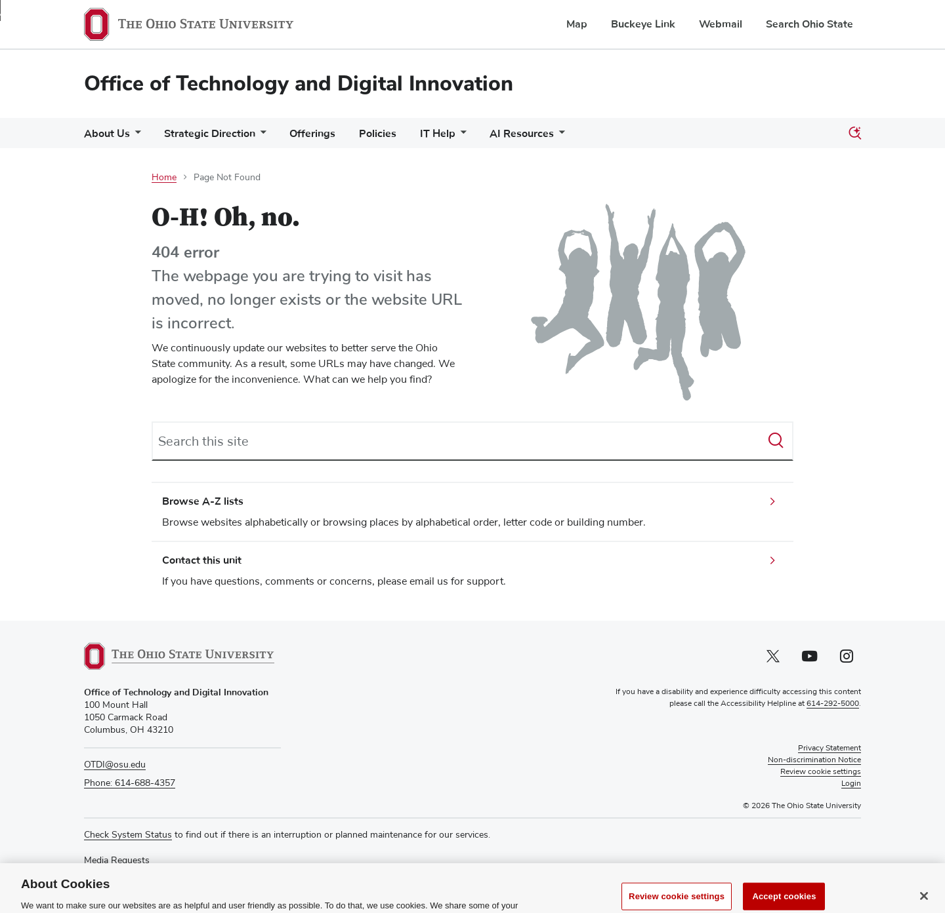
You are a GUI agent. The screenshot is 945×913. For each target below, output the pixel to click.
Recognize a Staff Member (138, 873)
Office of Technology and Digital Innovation (298, 83)
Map (576, 24)
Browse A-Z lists (202, 501)
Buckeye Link (643, 24)
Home (164, 177)
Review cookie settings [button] (820, 772)
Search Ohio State (809, 24)
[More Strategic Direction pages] (260, 136)
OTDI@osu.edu (115, 764)
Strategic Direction (209, 133)
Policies (377, 133)
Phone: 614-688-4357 (129, 783)
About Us (107, 133)
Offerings (312, 133)
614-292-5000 (833, 704)
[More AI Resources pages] (559, 136)
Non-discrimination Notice (814, 760)
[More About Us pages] (135, 136)
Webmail (720, 24)
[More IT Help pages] (460, 136)
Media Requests (117, 860)
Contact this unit (202, 560)
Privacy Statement (829, 748)
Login (851, 784)
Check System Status (128, 835)
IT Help (437, 133)
